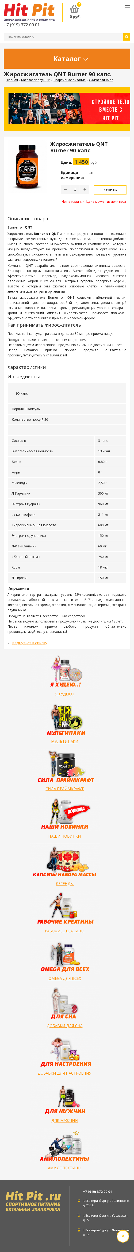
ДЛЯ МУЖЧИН (64, 1120)
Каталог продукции (35, 80)
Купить (110, 190)
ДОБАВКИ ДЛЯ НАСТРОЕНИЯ (65, 1073)
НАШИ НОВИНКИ (64, 836)
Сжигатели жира (101, 80)
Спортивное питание (70, 80)
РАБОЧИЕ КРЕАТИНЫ (64, 931)
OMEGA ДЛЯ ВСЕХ (65, 978)
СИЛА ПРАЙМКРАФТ (65, 788)
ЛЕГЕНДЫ (65, 883)
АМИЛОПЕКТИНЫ (64, 1168)
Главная (12, 80)
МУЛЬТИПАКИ (64, 741)
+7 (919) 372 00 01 (22, 24)
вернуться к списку (29, 642)
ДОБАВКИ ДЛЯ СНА (65, 1025)
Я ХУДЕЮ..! (64, 694)
